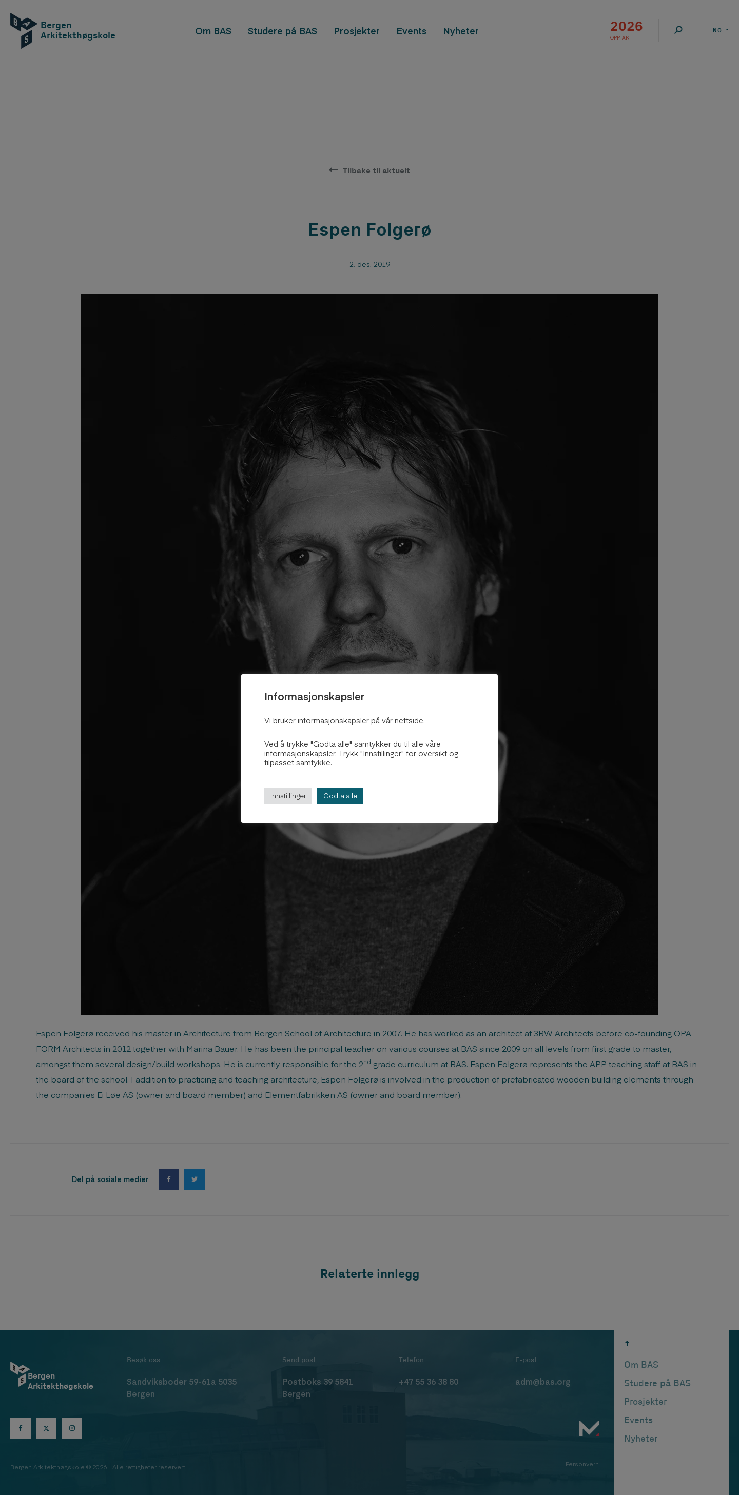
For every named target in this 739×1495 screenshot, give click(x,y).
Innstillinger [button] (288, 795)
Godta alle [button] (340, 795)
